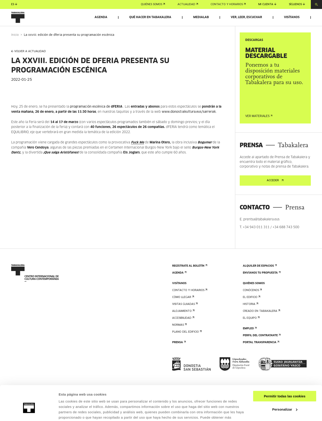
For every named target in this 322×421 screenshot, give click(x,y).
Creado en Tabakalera (261, 320)
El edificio (251, 306)
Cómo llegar (182, 306)
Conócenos (252, 299)
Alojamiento (183, 320)
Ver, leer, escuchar (246, 17)
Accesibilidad (182, 327)
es (14, 4)
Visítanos (292, 17)
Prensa (178, 351)
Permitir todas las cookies (284, 373)
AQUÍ (82, 400)
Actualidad (188, 4)
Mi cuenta (267, 4)
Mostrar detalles (72, 412)
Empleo (249, 337)
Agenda (101, 17)
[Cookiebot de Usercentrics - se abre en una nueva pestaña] (29, 412)
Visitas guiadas (184, 313)
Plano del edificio (186, 341)
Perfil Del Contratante (261, 344)
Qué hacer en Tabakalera (150, 17)
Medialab (201, 17)
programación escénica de (96, 116)
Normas (179, 334)
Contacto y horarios (228, 4)
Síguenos (297, 4)
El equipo (251, 327)
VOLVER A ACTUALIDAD (28, 61)
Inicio (15, 44)
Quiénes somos (153, 4)
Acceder (275, 190)
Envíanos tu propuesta (261, 282)
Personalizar (284, 386)
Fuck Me (137, 151)
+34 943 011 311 (256, 236)
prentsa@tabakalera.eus (261, 228)
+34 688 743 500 (286, 236)
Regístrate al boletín (189, 275)
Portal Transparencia (260, 351)
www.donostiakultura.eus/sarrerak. (189, 121)
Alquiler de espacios (259, 275)
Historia (250, 313)
